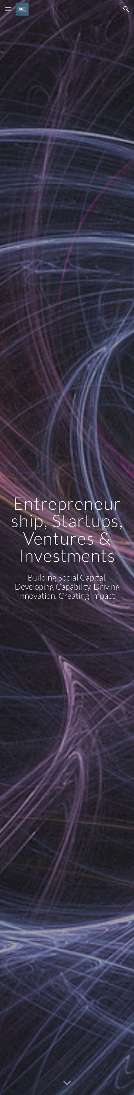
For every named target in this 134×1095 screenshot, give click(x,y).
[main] (67, 529)
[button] (8, 9)
